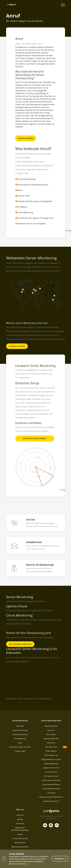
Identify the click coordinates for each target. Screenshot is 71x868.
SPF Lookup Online (51, 776)
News (20, 743)
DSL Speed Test (51, 747)
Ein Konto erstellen (17, 346)
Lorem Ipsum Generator (51, 780)
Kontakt (20, 819)
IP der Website (51, 751)
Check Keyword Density (51, 784)
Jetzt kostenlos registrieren (20, 644)
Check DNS (51, 743)
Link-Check (51, 793)
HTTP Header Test (51, 755)
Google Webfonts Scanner (51, 759)
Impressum (20, 823)
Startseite (20, 726)
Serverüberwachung (20, 730)
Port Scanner (51, 734)
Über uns (20, 815)
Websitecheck (20, 842)
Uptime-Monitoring (20, 734)
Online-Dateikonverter (51, 789)
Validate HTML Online (51, 768)
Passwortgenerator (51, 763)
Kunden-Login (20, 751)
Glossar (20, 834)
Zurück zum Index (25, 138)
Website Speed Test (51, 738)
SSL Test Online (51, 772)
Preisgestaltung (20, 738)
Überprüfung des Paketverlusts (51, 797)
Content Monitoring (19, 838)
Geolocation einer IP (51, 801)
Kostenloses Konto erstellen (34, 438)
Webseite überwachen (20, 847)
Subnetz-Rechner (51, 726)
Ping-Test (51, 730)
